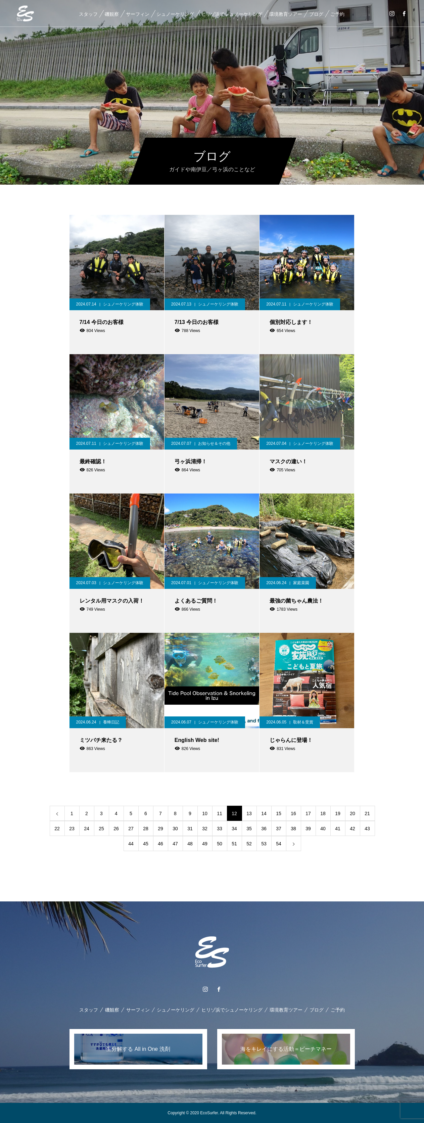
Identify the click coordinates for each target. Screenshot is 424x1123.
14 (264, 813)
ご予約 (337, 14)
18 (323, 813)
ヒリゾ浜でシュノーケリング (231, 14)
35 (249, 828)
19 (337, 813)
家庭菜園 (301, 582)
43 (367, 828)
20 (352, 813)
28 (145, 828)
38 (293, 828)
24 (86, 828)
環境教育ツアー (285, 14)
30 (175, 828)
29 (160, 828)
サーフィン (137, 14)
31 (190, 828)
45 (145, 843)
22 (57, 828)
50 (219, 843)
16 (293, 813)
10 (204, 813)
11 (219, 813)
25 (101, 828)
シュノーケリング (175, 14)
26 (116, 828)
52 (249, 843)
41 (337, 828)
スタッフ (88, 14)
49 (204, 843)
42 (352, 828)
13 (249, 813)
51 (234, 843)
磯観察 (112, 14)
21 (367, 813)
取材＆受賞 (303, 722)
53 (264, 843)
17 (308, 813)
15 (278, 813)
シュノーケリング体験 (123, 304)
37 (278, 828)
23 (72, 828)
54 (278, 843)
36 (264, 828)
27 (131, 828)
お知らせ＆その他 (214, 443)
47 (175, 843)
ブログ (316, 14)
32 (204, 828)
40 (323, 828)
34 (234, 828)
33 (219, 828)
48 (190, 843)
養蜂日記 (111, 722)
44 (131, 843)
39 (308, 828)
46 (160, 843)
